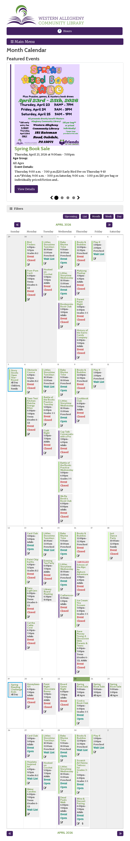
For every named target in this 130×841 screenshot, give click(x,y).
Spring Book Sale (32, 148)
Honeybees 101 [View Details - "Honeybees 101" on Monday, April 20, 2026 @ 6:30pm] (33, 685)
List (85, 216)
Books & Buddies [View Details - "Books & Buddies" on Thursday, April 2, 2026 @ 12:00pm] (81, 243)
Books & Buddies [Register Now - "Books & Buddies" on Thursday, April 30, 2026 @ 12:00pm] (81, 736)
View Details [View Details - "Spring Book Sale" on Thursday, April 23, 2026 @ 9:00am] (26, 189)
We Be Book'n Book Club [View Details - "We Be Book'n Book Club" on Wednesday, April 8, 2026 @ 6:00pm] (65, 498)
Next (79, 198)
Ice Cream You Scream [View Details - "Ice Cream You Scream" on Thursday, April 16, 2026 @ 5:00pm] (82, 602)
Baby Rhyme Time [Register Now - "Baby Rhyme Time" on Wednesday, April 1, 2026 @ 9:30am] (64, 244)
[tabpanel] (65, 129)
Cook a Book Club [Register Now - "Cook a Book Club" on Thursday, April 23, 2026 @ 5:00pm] (82, 701)
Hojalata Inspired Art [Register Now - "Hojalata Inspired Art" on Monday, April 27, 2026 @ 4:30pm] (32, 764)
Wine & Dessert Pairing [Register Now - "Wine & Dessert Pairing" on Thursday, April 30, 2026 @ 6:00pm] (81, 801)
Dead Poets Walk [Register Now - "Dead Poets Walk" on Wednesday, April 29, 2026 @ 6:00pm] (63, 799)
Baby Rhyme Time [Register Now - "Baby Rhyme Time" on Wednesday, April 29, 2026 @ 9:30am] (64, 738)
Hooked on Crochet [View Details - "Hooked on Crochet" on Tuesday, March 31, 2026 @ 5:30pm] (48, 271)
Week (108, 216)
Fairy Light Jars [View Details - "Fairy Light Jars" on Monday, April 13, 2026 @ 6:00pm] (32, 589)
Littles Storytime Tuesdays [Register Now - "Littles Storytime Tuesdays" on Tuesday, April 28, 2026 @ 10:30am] (49, 738)
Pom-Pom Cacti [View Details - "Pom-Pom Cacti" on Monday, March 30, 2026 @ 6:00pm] (32, 271)
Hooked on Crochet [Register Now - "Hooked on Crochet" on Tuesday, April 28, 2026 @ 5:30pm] (48, 765)
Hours (70, 31)
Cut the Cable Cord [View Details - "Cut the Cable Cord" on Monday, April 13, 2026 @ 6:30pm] (31, 625)
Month (96, 216)
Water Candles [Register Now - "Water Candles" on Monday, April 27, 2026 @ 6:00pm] (31, 790)
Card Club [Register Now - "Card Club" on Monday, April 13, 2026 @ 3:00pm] (32, 533)
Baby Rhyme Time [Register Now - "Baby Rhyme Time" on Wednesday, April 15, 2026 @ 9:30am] (64, 535)
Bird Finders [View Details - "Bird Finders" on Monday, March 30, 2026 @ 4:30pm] (31, 243)
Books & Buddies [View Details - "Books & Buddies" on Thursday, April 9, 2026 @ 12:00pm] (81, 371)
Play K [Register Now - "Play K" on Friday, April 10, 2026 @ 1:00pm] (96, 370)
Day (119, 216)
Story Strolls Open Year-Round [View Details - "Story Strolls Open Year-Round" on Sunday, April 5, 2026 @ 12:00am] (14, 375)
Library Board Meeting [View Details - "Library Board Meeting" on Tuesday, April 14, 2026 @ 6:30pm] (48, 591)
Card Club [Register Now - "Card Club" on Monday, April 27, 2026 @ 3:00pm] (32, 735)
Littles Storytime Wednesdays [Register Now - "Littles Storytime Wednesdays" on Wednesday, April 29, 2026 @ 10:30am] (67, 769)
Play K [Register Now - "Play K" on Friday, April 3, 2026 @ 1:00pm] (96, 242)
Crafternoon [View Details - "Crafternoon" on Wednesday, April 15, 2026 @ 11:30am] (67, 595)
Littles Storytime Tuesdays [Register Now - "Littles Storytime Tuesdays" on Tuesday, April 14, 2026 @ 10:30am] (49, 535)
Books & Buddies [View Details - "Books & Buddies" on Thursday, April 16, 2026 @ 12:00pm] (81, 534)
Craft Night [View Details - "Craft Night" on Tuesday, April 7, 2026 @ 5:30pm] (47, 431)
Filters (18, 208)
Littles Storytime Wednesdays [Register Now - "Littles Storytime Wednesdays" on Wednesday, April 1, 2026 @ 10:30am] (67, 275)
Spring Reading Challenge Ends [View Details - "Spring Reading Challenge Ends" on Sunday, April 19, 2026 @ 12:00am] (16, 688)
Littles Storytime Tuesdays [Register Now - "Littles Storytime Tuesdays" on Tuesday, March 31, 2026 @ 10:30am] (49, 244)
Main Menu (23, 41)
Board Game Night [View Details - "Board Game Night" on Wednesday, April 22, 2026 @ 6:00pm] (63, 686)
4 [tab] (74, 198)
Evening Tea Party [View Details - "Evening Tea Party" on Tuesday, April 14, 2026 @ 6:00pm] (49, 561)
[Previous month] (17, 224)
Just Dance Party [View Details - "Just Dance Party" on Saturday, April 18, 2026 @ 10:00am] (113, 535)
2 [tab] (62, 198)
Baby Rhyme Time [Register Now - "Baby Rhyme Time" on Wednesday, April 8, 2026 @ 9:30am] (64, 372)
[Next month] (109, 224)
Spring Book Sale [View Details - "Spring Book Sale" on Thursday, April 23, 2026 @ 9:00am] (82, 685)
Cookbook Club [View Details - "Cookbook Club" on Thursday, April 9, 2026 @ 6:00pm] (82, 399)
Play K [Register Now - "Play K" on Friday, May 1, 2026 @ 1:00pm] (96, 735)
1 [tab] (56, 198)
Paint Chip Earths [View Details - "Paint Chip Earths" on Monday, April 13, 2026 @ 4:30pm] (32, 560)
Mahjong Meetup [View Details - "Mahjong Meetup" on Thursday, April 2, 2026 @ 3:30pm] (81, 271)
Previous (51, 198)
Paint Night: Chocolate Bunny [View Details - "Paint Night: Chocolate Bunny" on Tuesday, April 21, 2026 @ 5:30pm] (49, 688)
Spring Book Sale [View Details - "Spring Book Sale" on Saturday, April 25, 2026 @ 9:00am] (115, 685)
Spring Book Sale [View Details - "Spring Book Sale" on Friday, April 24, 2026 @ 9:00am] (99, 685)
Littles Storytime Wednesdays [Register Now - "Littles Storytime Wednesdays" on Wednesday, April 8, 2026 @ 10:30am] (67, 403)
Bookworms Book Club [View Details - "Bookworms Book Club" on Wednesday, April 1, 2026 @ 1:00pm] (66, 305)
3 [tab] (68, 198)
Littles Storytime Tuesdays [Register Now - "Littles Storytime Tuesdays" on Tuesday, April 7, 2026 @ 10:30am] (49, 372)
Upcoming (71, 216)
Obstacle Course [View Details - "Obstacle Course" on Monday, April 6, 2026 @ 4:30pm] (32, 371)
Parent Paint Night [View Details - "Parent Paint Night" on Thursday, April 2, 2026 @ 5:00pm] (80, 301)
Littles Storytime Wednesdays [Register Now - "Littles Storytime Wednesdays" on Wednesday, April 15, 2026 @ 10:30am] (67, 566)
